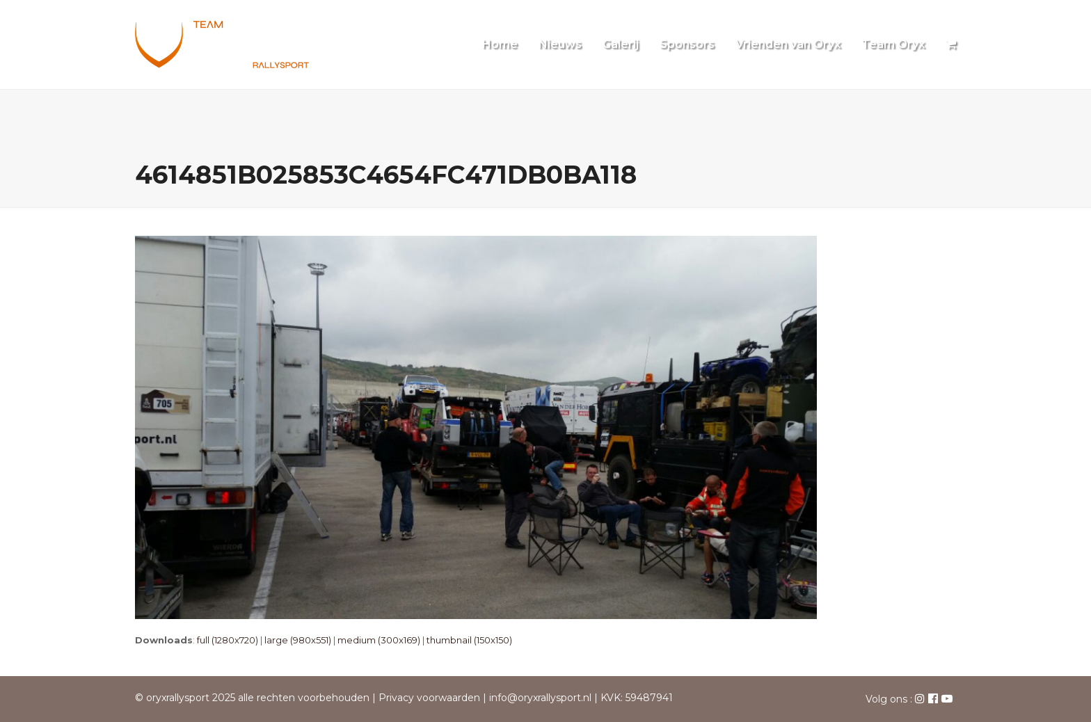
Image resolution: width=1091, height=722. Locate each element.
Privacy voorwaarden (429, 697)
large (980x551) (297, 639)
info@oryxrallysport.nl (540, 697)
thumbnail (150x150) (469, 639)
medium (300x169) (378, 639)
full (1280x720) (227, 639)
